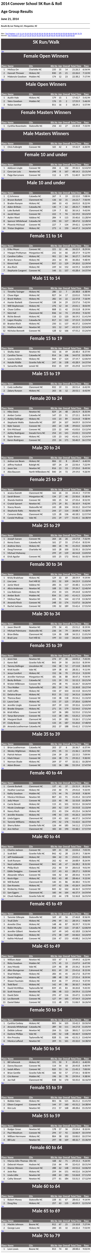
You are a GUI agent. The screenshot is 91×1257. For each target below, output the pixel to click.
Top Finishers (10, 34)
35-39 (46, 34)
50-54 (60, 34)
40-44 (50, 34)
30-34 (41, 34)
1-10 (17, 34)
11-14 (22, 34)
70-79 (79, 34)
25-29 (36, 34)
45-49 (55, 34)
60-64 (70, 34)
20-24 (31, 34)
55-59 (65, 34)
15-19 (27, 34)
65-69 (75, 34)
